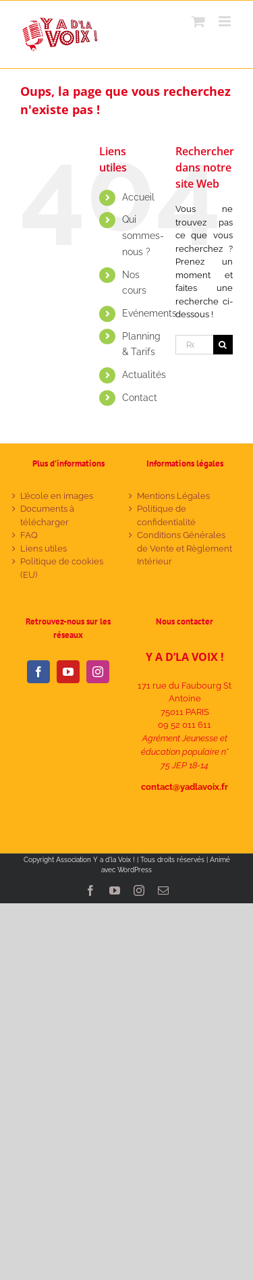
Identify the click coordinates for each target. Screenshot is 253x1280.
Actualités (144, 374)
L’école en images (56, 496)
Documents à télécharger (47, 515)
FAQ (29, 535)
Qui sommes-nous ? (143, 235)
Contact (139, 397)
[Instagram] (97, 671)
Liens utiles (43, 548)
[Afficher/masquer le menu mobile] (226, 21)
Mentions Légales (173, 496)
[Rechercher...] (194, 344)
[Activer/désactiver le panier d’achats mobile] (198, 21)
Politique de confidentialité (166, 515)
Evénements (149, 313)
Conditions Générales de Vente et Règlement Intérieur (184, 548)
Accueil (138, 197)
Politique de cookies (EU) (61, 568)
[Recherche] (223, 344)
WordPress (134, 870)
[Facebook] (38, 671)
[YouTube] (68, 671)
